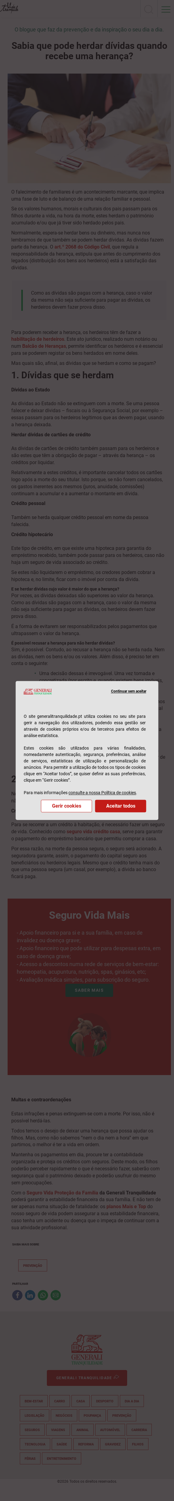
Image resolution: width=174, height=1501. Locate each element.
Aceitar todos (120, 806)
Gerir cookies (66, 806)
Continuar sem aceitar (128, 691)
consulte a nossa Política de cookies (102, 792)
